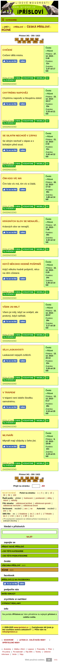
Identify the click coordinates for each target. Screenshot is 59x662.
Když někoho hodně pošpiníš (22, 264)
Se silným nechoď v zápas (20, 135)
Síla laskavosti (13, 349)
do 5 (38, 514)
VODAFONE (28, 78)
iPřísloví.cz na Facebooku (16, 580)
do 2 (32, 514)
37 (24, 42)
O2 (47, 78)
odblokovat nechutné (12, 505)
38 (29, 42)
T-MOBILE (39, 78)
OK (49, 660)
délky (49, 498)
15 (51, 493)
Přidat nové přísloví (13, 547)
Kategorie (11, 20)
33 (32, 39)
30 (4, 495)
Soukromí (8, 640)
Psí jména (6, 652)
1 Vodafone (22, 514)
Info (55, 660)
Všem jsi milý (11, 306)
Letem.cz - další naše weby (32, 640)
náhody (14, 500)
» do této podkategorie (14, 556)
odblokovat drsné (30, 505)
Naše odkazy (8, 594)
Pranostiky (41, 649)
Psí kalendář (18, 652)
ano (26, 508)
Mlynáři (8, 435)
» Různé (49, 51)
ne (31, 508)
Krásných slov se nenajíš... (21, 221)
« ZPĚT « (6, 27)
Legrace (31, 649)
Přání (50, 649)
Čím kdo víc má (12, 178)
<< (17, 39)
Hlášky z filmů (19, 649)
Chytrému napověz (15, 92)
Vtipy (21, 654)
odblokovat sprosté (43, 503)
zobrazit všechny (10, 521)
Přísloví (18, 27)
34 (37, 39)
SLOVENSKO (9, 80)
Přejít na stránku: (21, 486)
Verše (14, 654)
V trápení (9, 392)
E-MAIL (17, 78)
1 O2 (12, 516)
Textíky (38, 652)
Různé (7, 570)
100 (14, 495)
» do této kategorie (12, 551)
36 (19, 42)
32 (27, 39)
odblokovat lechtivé (24, 503)
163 (35, 42)
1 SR (25, 516)
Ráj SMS (29, 652)
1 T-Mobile (47, 514)
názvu (5, 500)
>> (41, 42)
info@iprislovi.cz (9, 632)
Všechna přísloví (13, 565)
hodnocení (28, 498)
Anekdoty (7, 649)
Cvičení (7, 50)
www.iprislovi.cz (21, 627)
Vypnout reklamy (11, 603)
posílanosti (40, 498)
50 (9, 495)
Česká (48, 48)
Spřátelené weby (11, 643)
